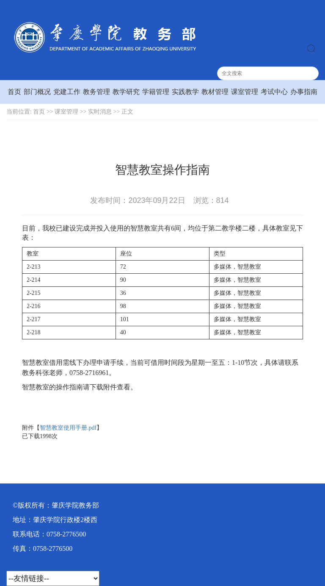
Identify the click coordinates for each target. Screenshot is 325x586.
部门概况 (37, 91)
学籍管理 (155, 91)
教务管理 (96, 91)
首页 (14, 91)
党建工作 (66, 91)
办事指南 (303, 91)
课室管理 (244, 91)
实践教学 (185, 91)
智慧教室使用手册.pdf (68, 428)
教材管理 (215, 91)
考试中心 (274, 91)
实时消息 (100, 111)
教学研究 (126, 91)
